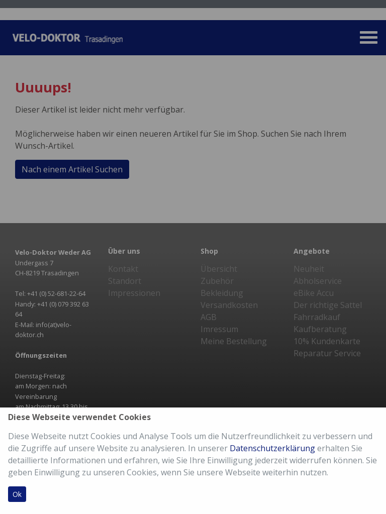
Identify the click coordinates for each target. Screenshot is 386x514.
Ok (17, 494)
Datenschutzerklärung (272, 448)
